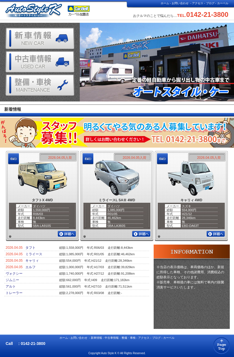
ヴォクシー (14, 273)
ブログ (210, 3)
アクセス (197, 3)
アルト (11, 286)
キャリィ (32, 261)
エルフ (30, 267)
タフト (30, 248)
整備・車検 (129, 337)
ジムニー (12, 280)
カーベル (222, 3)
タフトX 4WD (42, 200)
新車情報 (96, 337)
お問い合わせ (180, 3)
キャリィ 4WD (191, 200)
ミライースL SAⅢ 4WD (117, 200)
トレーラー (14, 293)
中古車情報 (112, 337)
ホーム (165, 3)
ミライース (33, 254)
